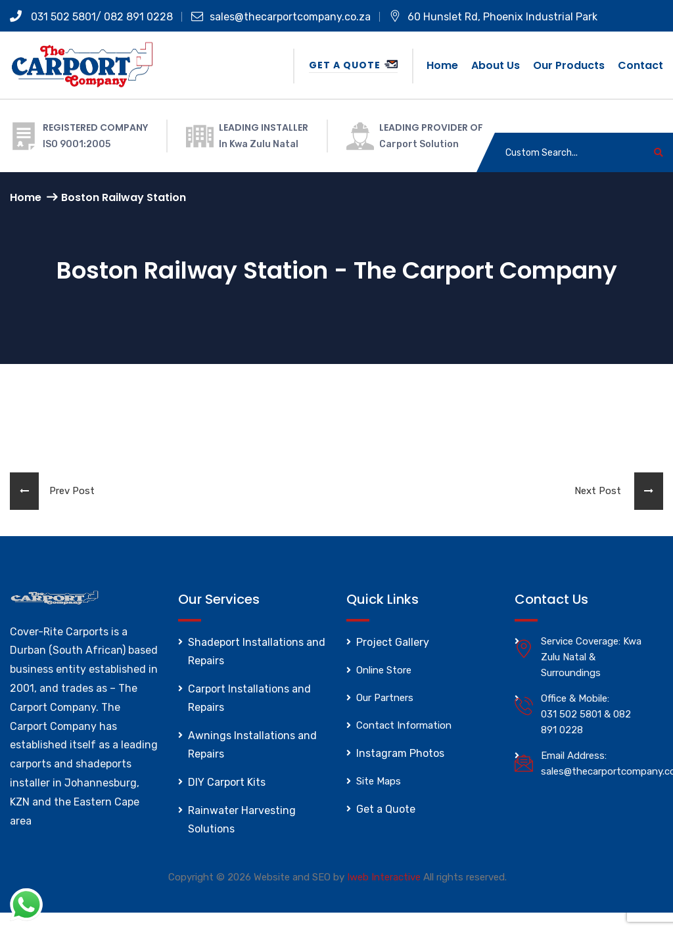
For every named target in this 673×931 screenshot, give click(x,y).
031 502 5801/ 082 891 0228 (91, 17)
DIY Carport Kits (227, 782)
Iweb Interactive (384, 877)
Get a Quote (353, 65)
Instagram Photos (400, 753)
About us (495, 65)
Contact (640, 65)
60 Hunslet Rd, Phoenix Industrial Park (493, 17)
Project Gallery (392, 642)
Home (442, 65)
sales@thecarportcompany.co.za (281, 17)
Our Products (569, 65)
